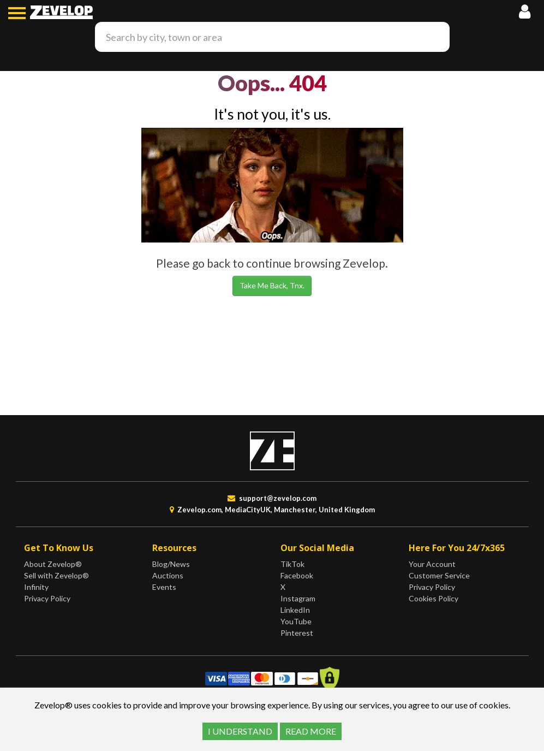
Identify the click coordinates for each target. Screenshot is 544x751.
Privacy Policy (47, 598)
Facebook (296, 575)
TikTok (292, 564)
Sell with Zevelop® (56, 575)
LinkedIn (295, 609)
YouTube (296, 621)
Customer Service (439, 575)
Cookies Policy (433, 598)
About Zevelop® (53, 564)
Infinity (36, 587)
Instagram (297, 598)
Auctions (167, 575)
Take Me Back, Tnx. (272, 285)
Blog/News (171, 564)
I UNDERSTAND (240, 731)
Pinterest (296, 632)
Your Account (432, 564)
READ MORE (310, 731)
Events (164, 587)
